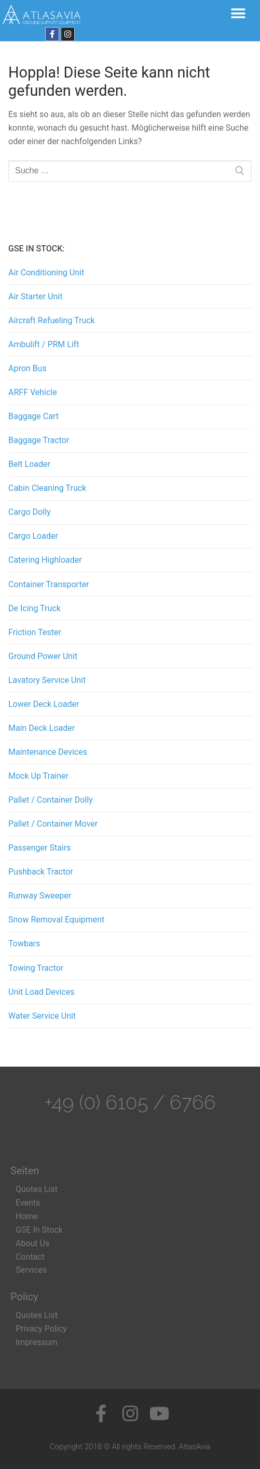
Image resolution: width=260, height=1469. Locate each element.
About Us (32, 1243)
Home (27, 1216)
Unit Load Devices (41, 992)
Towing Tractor (35, 968)
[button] (238, 13)
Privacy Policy (41, 1329)
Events (28, 1203)
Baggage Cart (33, 416)
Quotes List (37, 1189)
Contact (30, 1257)
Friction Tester (34, 632)
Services (31, 1270)
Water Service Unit (42, 1016)
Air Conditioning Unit (46, 272)
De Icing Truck (34, 608)
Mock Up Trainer (38, 776)
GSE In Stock (39, 1230)
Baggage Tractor (38, 440)
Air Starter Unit (35, 296)
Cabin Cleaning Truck (47, 488)
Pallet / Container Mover (53, 824)
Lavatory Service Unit (47, 680)
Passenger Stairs (39, 848)
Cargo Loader (33, 536)
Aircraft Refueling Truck (51, 320)
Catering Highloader (45, 560)
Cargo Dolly (29, 512)
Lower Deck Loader (43, 704)
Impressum (37, 1342)
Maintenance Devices (47, 752)
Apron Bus (27, 368)
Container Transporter (48, 584)
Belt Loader (29, 464)
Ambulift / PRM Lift (43, 344)
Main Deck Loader (41, 728)
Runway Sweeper (39, 896)
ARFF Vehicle (32, 392)
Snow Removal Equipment (56, 920)
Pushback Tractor (40, 872)
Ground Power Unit (42, 656)
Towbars (24, 943)
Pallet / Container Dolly (50, 800)
